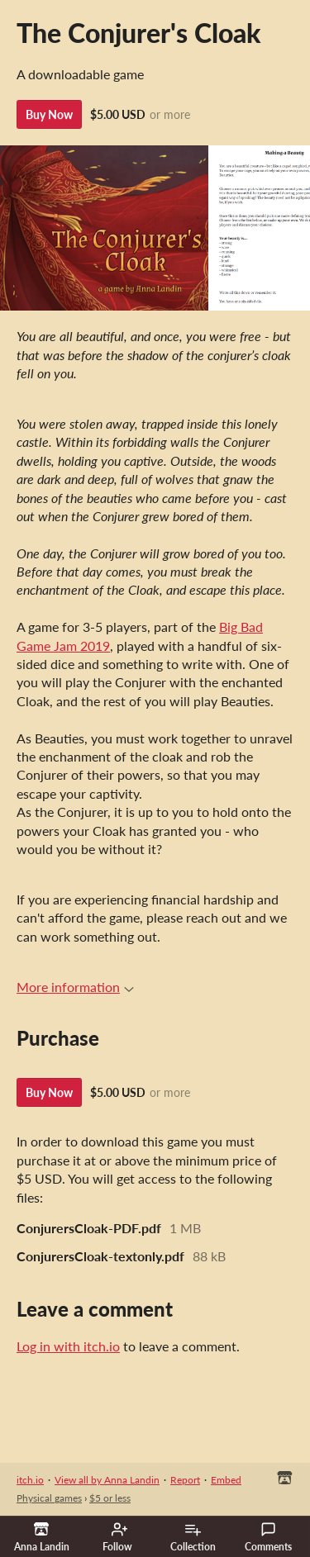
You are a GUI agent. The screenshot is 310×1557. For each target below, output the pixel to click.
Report (185, 1480)
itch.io (30, 1480)
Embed (226, 1480)
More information (75, 986)
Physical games (49, 1498)
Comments (268, 1537)
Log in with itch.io (68, 1346)
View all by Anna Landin (107, 1480)
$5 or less (110, 1498)
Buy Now (49, 114)
